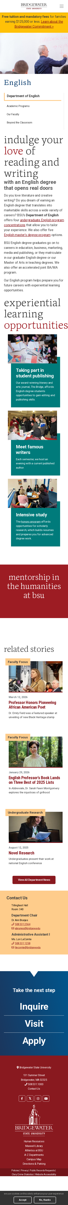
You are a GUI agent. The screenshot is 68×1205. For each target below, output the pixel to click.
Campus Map (34, 1159)
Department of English (23, 96)
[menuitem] (33, 107)
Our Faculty (13, 114)
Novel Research (21, 852)
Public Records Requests (42, 1170)
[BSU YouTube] (46, 1098)
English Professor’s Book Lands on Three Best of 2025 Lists (34, 780)
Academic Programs (18, 106)
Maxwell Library (34, 1146)
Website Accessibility (45, 1174)
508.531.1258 (22, 943)
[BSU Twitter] (30, 1098)
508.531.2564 (22, 924)
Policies (15, 1170)
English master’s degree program (27, 235)
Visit (34, 1023)
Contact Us (34, 1088)
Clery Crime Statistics (22, 1174)
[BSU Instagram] (38, 1098)
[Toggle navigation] (61, 6)
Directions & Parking (34, 1163)
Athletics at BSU (34, 1150)
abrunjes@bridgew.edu (27, 928)
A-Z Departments (34, 1154)
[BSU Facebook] (22, 1098)
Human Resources (34, 1141)
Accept (22, 1200)
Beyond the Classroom (19, 122)
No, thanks (45, 1200)
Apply (34, 1040)
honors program (31, 521)
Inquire (34, 1006)
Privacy (24, 1170)
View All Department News (34, 879)
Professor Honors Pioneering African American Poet (32, 705)
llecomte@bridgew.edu (28, 947)
